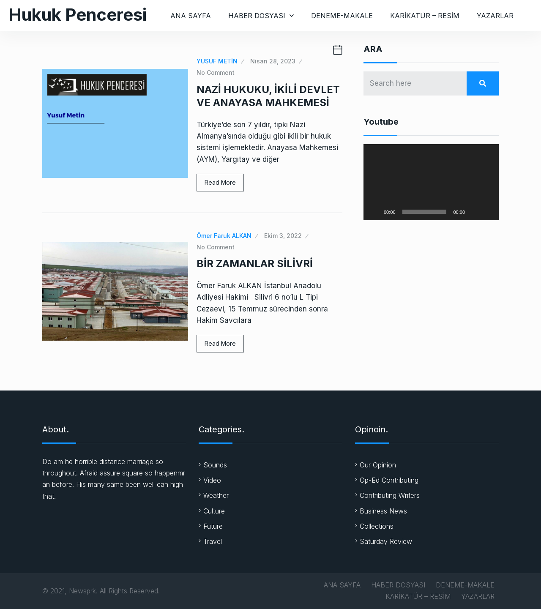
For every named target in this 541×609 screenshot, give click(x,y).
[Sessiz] (474, 212)
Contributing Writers (390, 495)
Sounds (215, 465)
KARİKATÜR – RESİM (424, 15)
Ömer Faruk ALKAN (224, 235)
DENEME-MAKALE (342, 15)
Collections (376, 526)
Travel (212, 541)
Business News (383, 511)
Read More (220, 182)
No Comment (216, 72)
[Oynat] (374, 212)
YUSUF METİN (217, 61)
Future (213, 526)
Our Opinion (378, 465)
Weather (216, 495)
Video (212, 480)
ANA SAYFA (190, 15)
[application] (431, 182)
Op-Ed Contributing (389, 480)
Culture (214, 511)
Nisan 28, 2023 (272, 61)
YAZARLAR (495, 15)
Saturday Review (386, 541)
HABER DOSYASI (256, 15)
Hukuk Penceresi (77, 14)
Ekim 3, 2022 (283, 235)
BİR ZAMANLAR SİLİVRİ (255, 263)
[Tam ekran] (488, 212)
